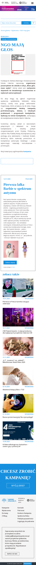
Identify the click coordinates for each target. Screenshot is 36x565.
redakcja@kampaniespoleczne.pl (17, 536)
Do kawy (5, 513)
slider (13, 267)
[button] (32, 2)
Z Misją (4, 516)
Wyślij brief (18, 485)
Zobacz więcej (10, 262)
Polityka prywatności (25, 519)
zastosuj (26, 23)
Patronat (21, 510)
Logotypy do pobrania (26, 521)
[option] (18, 64)
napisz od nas (12, 554)
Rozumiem (27, 563)
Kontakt (21, 508)
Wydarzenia (11, 39)
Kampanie (5, 508)
